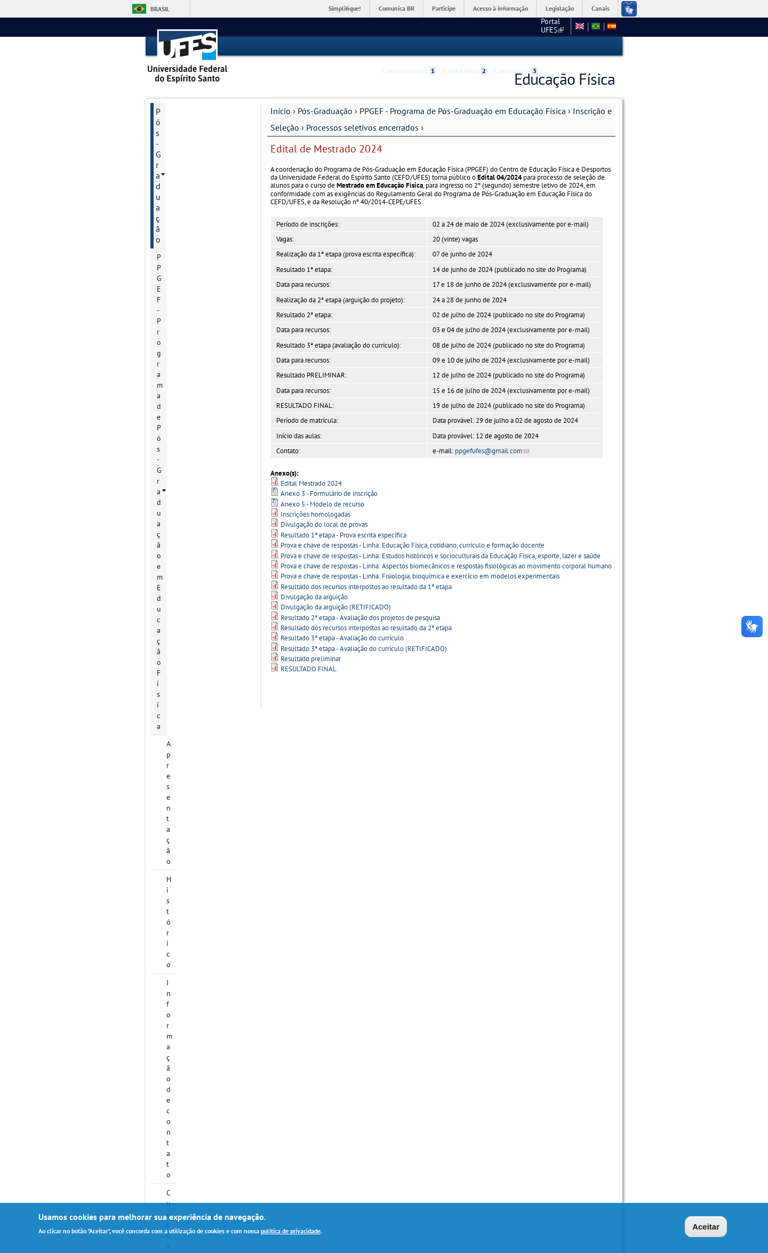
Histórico (181, 185)
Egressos (180, 828)
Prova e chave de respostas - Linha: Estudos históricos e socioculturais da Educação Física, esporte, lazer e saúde (441, 555)
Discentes (181, 883)
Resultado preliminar (311, 658)
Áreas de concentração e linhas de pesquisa (205, 245)
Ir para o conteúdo (408, 46)
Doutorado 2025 (213, 590)
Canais (600, 8)
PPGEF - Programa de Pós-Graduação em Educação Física (462, 110)
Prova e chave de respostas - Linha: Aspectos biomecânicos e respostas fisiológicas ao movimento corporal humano (446, 565)
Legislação (560, 8)
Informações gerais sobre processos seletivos (206, 315)
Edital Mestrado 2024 (311, 482)
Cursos (177, 222)
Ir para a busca (515, 46)
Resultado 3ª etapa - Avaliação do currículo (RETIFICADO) (364, 648)
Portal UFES (496, 26)
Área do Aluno (181, 1128)
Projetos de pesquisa (200, 269)
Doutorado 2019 (213, 499)
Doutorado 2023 (213, 553)
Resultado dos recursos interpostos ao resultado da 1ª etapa (366, 586)
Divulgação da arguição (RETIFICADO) (336, 607)
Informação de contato (203, 203)
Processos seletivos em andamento (207, 667)
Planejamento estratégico (188, 943)
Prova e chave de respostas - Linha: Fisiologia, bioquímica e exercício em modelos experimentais (420, 576)
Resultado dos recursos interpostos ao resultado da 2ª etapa (366, 627)
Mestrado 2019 (210, 372)
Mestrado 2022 (210, 408)
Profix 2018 (205, 608)
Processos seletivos (207, 691)
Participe (443, 8)
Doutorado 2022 (213, 535)
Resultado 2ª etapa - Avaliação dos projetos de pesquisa (360, 617)
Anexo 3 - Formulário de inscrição (329, 493)
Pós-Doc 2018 (208, 626)
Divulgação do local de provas (324, 524)
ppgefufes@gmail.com (492, 450)
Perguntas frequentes (210, 727)
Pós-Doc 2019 (208, 644)
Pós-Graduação (325, 110)
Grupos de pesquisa (198, 901)
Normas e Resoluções (195, 1146)
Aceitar (705, 1227)
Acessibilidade (551, 46)
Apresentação (188, 167)
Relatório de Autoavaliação (189, 805)
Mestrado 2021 (210, 390)
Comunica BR (396, 8)
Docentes (181, 763)
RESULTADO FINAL (309, 668)
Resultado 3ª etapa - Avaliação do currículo (342, 637)
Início (280, 110)
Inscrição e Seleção (197, 287)
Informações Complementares (184, 1076)
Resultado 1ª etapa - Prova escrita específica (343, 534)
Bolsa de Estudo (192, 745)
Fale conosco (546, 26)
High (563, 47)
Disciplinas (184, 865)
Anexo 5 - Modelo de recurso (322, 503)
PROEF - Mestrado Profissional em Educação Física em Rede (198, 1005)
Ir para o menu (464, 46)
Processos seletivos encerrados (362, 127)
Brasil (160, 9)
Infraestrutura (188, 919)
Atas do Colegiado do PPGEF (201, 971)
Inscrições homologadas (315, 513)
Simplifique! (345, 8)
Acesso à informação (500, 8)
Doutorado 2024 (213, 571)
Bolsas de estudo (203, 709)
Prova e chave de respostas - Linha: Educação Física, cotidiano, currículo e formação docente (413, 544)
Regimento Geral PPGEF (205, 781)
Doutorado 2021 (213, 517)
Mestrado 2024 (210, 444)
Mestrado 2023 (210, 426)
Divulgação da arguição (314, 596)
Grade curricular (192, 847)
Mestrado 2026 (210, 463)
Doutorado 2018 (213, 481)
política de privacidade (291, 1232)
